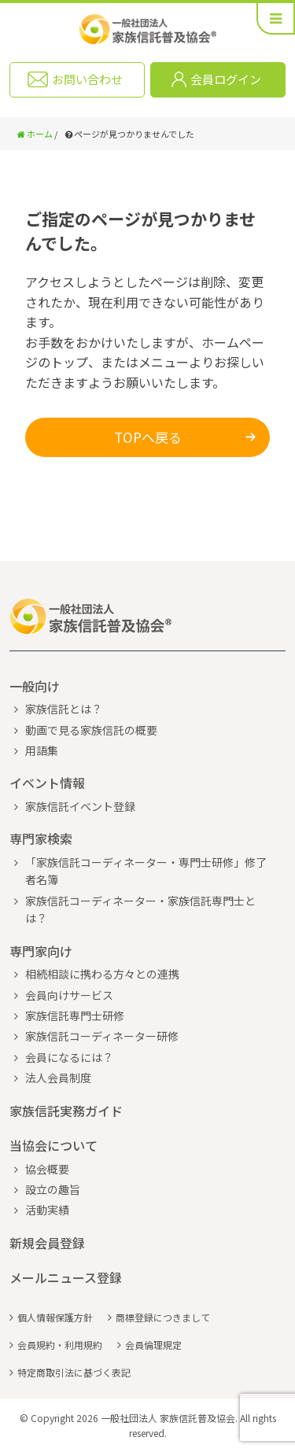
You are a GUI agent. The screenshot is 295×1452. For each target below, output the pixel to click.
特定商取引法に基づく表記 (74, 1372)
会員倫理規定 (153, 1344)
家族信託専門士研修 (74, 1015)
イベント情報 (47, 782)
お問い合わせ (87, 79)
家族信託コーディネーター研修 (102, 1036)
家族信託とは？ (63, 709)
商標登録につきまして (163, 1317)
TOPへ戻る (148, 437)
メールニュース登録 (65, 1277)
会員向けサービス (69, 995)
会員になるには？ (69, 1057)
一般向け (34, 685)
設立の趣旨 (52, 1189)
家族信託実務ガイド (66, 1110)
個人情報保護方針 (55, 1317)
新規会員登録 (47, 1242)
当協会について (53, 1145)
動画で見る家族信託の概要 (91, 730)
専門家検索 (40, 838)
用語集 (41, 750)
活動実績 (47, 1210)
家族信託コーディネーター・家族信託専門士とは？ (140, 909)
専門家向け (40, 951)
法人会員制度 (58, 1077)
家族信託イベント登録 (80, 806)
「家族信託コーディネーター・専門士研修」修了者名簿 (146, 870)
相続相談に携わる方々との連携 (102, 974)
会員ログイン (225, 79)
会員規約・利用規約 (59, 1344)
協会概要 (47, 1169)
